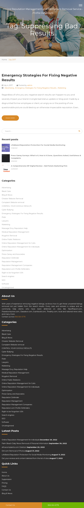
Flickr (4, 217)
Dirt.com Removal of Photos (13, 451)
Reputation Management (12, 261)
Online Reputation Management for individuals (21, 247)
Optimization (7, 250)
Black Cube (6, 191)
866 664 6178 (53, 505)
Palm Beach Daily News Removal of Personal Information (25, 443)
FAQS (4, 486)
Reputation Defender (10, 258)
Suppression (7, 479)
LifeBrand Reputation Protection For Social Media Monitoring (26, 455)
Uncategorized (8, 287)
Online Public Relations (11, 239)
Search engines (8, 276)
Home (4, 60)
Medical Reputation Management (15, 232)
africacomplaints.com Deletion (14, 447)
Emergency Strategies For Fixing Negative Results (35, 88)
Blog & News (7, 195)
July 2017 (12, 60)
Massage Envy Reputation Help (15, 228)
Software (5, 284)
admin (29, 85)
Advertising (9, 88)
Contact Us (10, 505)
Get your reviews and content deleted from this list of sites (25, 458)
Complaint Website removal (13, 202)
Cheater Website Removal (12, 199)
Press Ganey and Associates (13, 254)
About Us (5, 476)
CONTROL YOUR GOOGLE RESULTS (17, 206)
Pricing (4, 483)
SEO (3, 280)
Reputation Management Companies (17, 265)
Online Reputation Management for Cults (18, 243)
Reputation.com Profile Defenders (16, 269)
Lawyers (5, 221)
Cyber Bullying (7, 210)
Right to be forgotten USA (12, 273)
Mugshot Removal (9, 236)
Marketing (62, 88)
